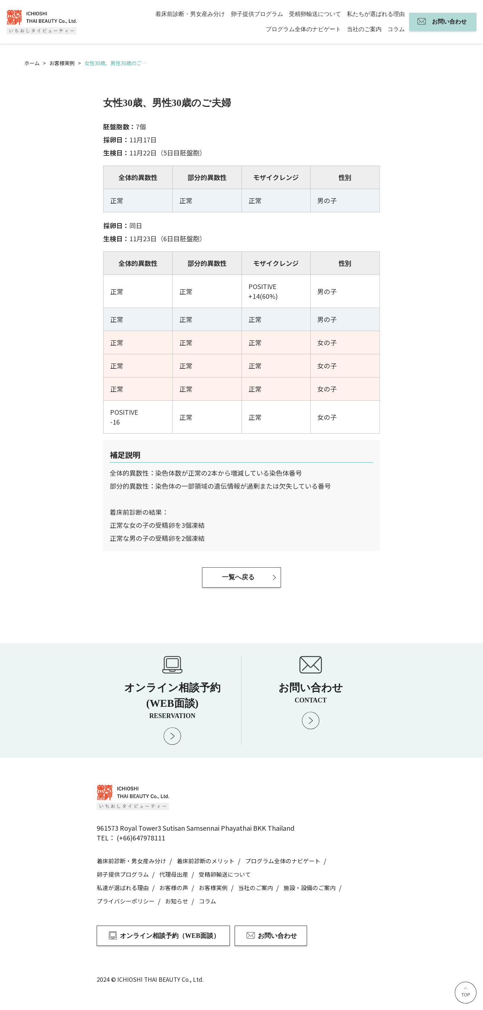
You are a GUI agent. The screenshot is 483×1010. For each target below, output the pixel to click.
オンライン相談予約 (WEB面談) (172, 700)
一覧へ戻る (238, 577)
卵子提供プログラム (257, 14)
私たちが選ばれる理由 (376, 14)
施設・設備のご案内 (310, 888)
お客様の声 (173, 888)
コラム (396, 29)
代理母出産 (173, 874)
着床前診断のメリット (206, 861)
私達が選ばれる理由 (123, 888)
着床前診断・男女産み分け (190, 14)
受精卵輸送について (315, 14)
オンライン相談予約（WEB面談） (170, 935)
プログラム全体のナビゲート (303, 29)
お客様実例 (213, 888)
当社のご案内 (364, 29)
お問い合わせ (449, 21)
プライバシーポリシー (126, 901)
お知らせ (176, 901)
